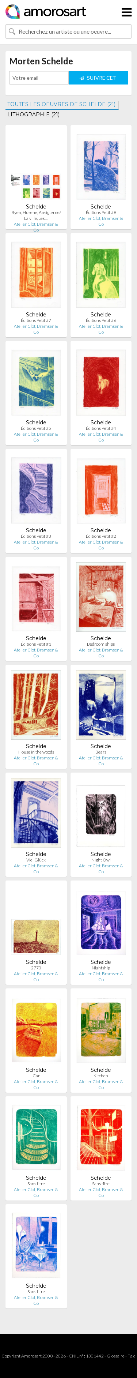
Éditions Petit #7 (36, 320)
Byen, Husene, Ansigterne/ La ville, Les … (36, 215)
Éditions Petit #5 (36, 428)
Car (36, 1075)
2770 (36, 967)
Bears (100, 752)
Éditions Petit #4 (101, 428)
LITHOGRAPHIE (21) (33, 114)
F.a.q (132, 1356)
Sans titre (36, 1183)
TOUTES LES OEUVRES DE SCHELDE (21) (61, 104)
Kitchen (101, 1075)
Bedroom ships (101, 644)
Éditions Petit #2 (101, 536)
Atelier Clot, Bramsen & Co (36, 227)
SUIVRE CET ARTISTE (98, 80)
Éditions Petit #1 (36, 644)
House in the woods (36, 752)
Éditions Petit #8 (101, 212)
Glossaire (116, 1356)
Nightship (101, 967)
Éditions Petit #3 (36, 536)
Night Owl (101, 860)
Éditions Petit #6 (101, 320)
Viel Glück (36, 860)
